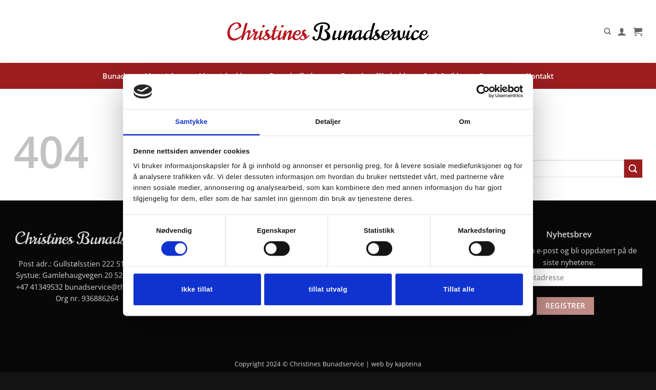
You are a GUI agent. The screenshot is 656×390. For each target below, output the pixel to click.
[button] (621, 31)
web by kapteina (396, 363)
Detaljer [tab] (328, 121)
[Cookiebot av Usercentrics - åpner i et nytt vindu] (483, 91)
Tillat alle (459, 289)
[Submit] (633, 168)
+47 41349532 (39, 287)
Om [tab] (464, 121)
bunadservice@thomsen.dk (112, 287)
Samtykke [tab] (191, 121)
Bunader (117, 76)
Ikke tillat (197, 289)
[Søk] (607, 31)
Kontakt (540, 76)
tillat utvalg (327, 289)
